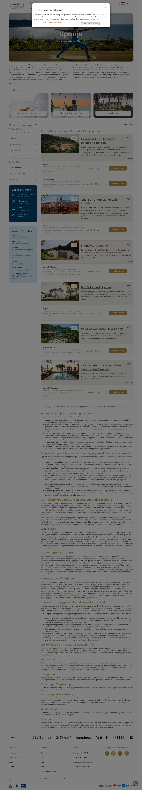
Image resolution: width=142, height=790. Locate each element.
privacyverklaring (44, 19)
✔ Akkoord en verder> (90, 24)
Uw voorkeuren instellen (52, 22)
